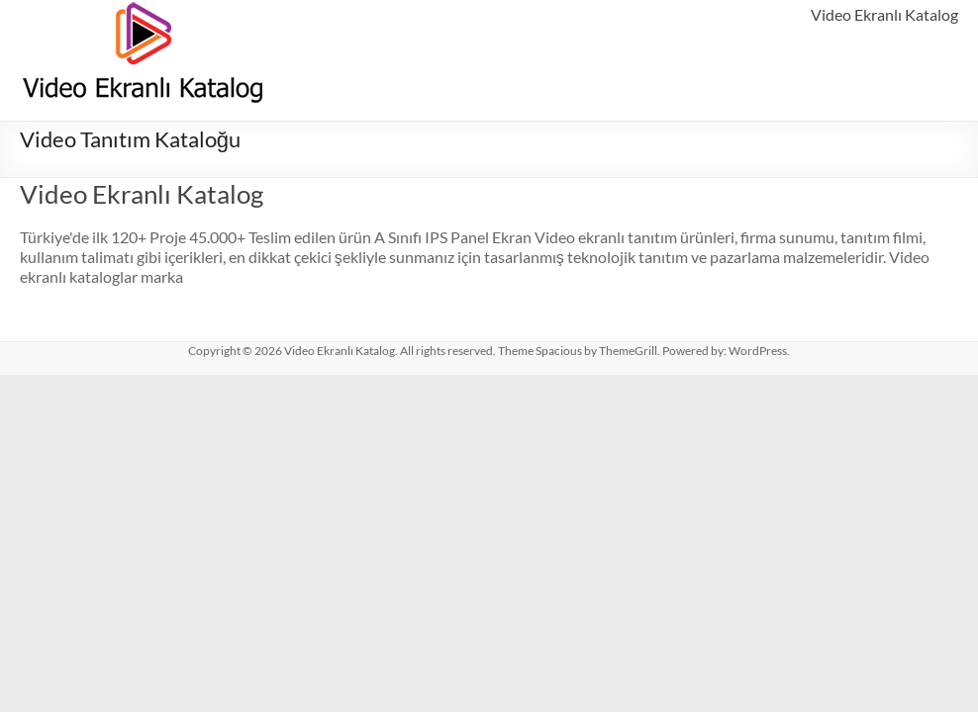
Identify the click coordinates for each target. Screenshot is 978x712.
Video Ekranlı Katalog (884, 14)
